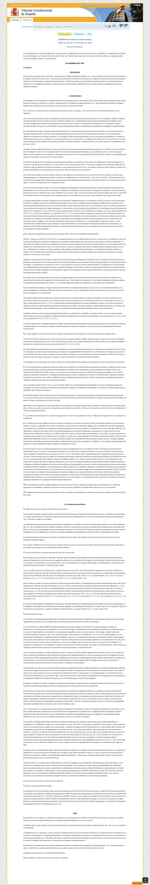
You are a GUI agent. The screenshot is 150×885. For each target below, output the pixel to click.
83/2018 (53, 596)
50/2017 (89, 609)
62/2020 (97, 596)
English (137, 5)
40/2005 (89, 575)
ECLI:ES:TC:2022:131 (75, 47)
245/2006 (40, 578)
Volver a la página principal (21, 5)
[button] (64, 34)
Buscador (15, 20)
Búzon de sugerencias (121, 26)
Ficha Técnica (39, 27)
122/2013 (69, 213)
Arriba (145, 881)
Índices (57, 27)
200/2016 (31, 213)
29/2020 (74, 596)
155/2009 (117, 316)
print (114, 26)
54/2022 (67, 454)
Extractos (49, 27)
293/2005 (112, 575)
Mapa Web (137, 883)
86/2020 (120, 596)
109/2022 (50, 385)
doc (109, 26)
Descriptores (67, 27)
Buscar (106, 26)
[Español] (135, 5)
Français (139, 5)
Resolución (27, 20)
